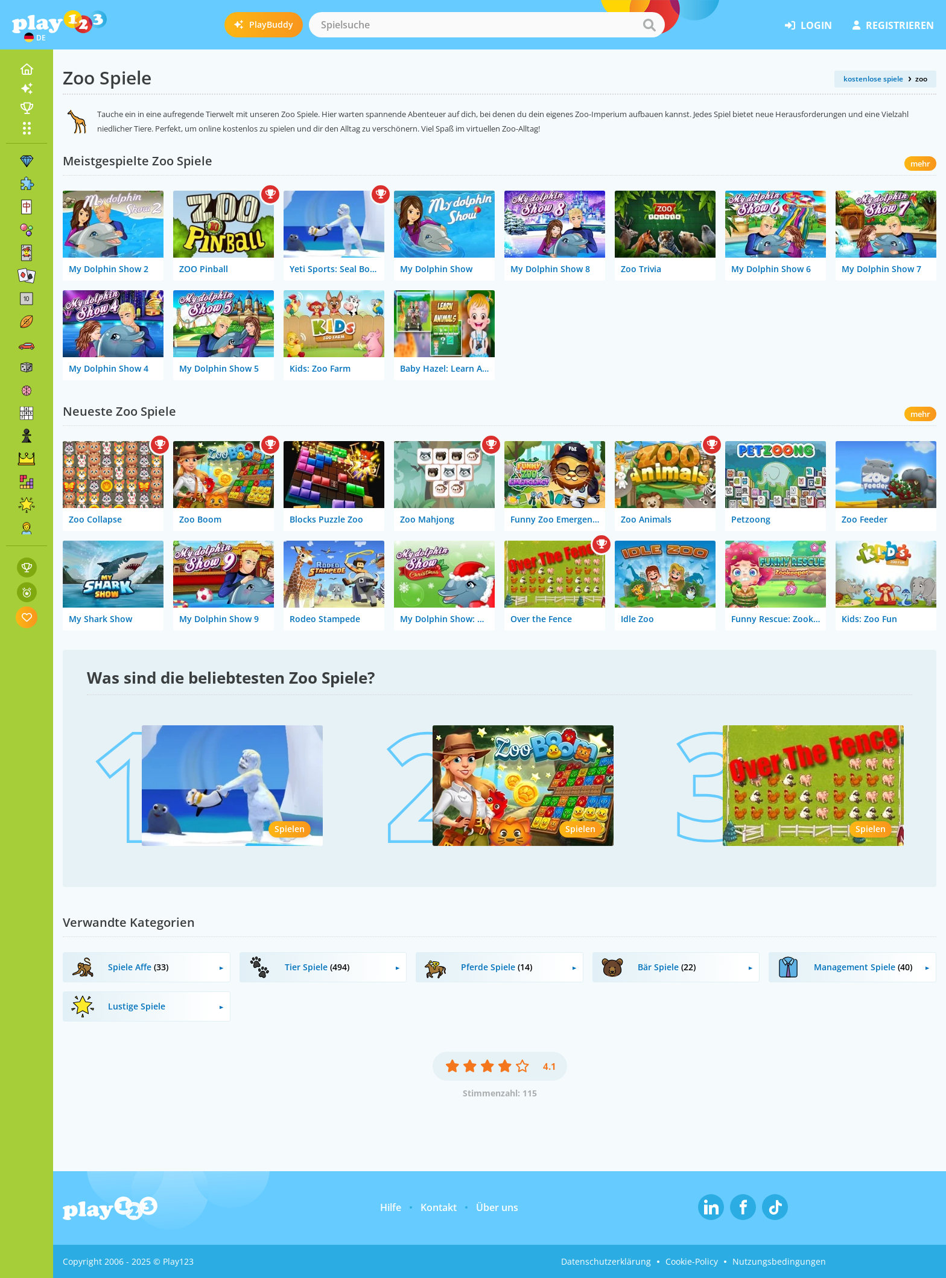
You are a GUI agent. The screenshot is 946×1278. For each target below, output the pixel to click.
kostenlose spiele (873, 79)
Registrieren (893, 25)
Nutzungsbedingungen (779, 1261)
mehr (920, 163)
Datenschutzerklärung (606, 1261)
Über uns (497, 1207)
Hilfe (390, 1207)
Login (808, 25)
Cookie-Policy (691, 1261)
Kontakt (439, 1207)
